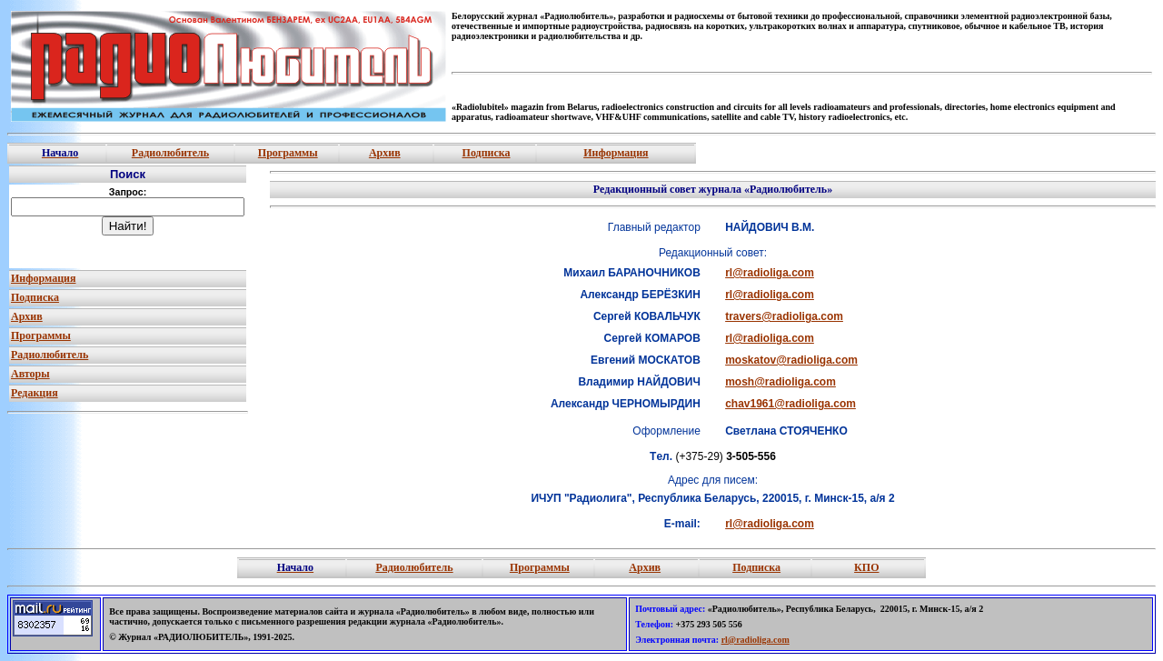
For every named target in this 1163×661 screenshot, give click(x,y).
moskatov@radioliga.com (791, 360)
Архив (385, 152)
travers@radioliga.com (784, 316)
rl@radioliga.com (769, 272)
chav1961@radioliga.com (790, 403)
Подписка (486, 152)
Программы (288, 152)
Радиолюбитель (170, 152)
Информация (615, 152)
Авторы (30, 373)
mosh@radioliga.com (780, 382)
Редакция (34, 392)
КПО (866, 567)
